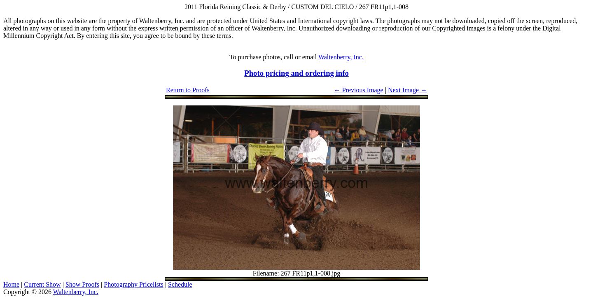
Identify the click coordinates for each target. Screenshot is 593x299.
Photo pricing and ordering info (296, 73)
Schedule (180, 284)
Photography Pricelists (133, 284)
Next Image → (407, 89)
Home (11, 284)
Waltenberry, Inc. (341, 57)
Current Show (42, 284)
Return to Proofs (188, 89)
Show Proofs (82, 284)
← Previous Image (358, 89)
